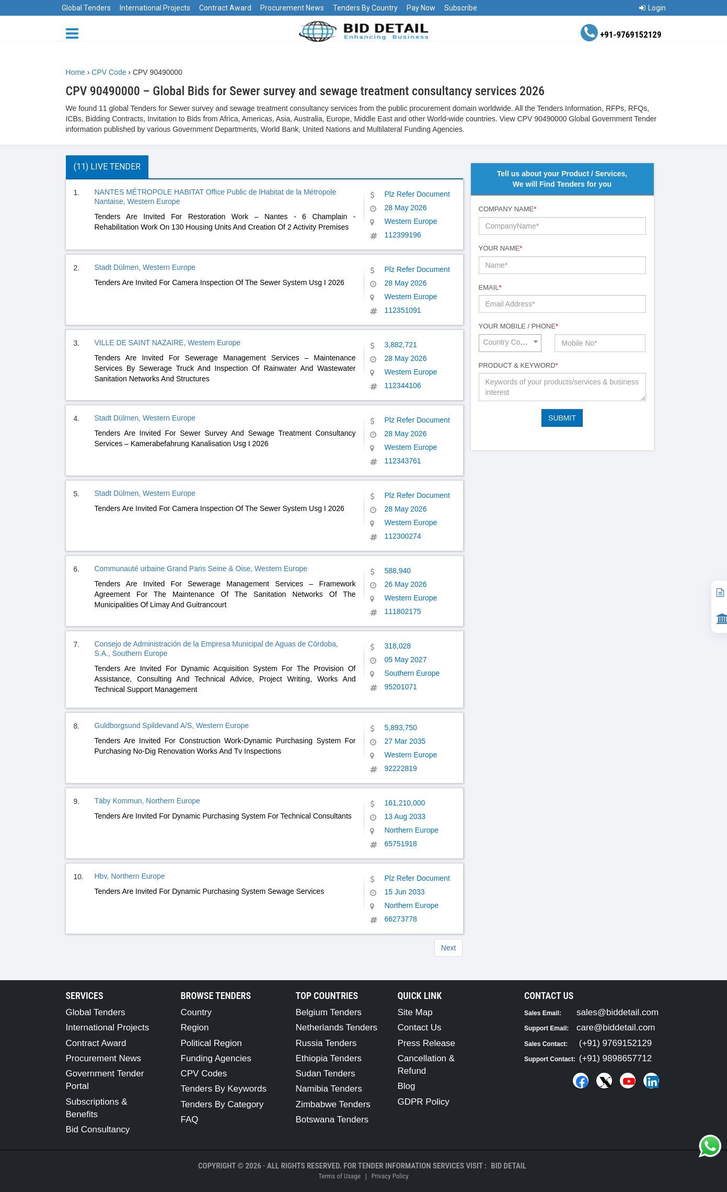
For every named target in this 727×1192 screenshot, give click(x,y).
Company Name (508, 209)
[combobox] (510, 343)
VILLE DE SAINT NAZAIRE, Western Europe (168, 342)
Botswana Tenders (332, 1120)
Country (196, 1012)
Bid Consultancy (98, 1129)
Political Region (211, 1043)
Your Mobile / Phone (518, 326)
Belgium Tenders (329, 1012)
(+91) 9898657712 (615, 1058)
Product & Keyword (518, 365)
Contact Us (420, 1027)
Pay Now (421, 8)
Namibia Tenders (329, 1089)
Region (195, 1027)
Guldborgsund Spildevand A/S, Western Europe (172, 725)
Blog (407, 1086)
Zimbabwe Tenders (333, 1104)
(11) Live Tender (107, 167)
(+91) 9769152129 (615, 1043)
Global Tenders (86, 8)
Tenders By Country (365, 8)
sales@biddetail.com (617, 1012)
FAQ (190, 1120)
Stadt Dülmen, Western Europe (145, 267)
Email (490, 287)
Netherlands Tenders (337, 1027)
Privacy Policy (389, 1176)
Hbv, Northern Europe (130, 876)
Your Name (501, 248)
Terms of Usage (339, 1176)
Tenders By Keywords (224, 1089)
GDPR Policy (423, 1102)
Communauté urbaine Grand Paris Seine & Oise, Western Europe (201, 568)
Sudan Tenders (325, 1074)
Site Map (415, 1012)
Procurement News (292, 8)
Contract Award (225, 8)
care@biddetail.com (615, 1027)
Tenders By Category (222, 1104)
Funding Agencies (216, 1058)
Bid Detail (508, 1166)
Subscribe (460, 8)
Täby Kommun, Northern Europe (147, 801)
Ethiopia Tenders (329, 1058)
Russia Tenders (326, 1043)
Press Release (427, 1043)
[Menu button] (75, 32)
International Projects (155, 8)
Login (652, 8)
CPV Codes (204, 1074)
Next (448, 948)
